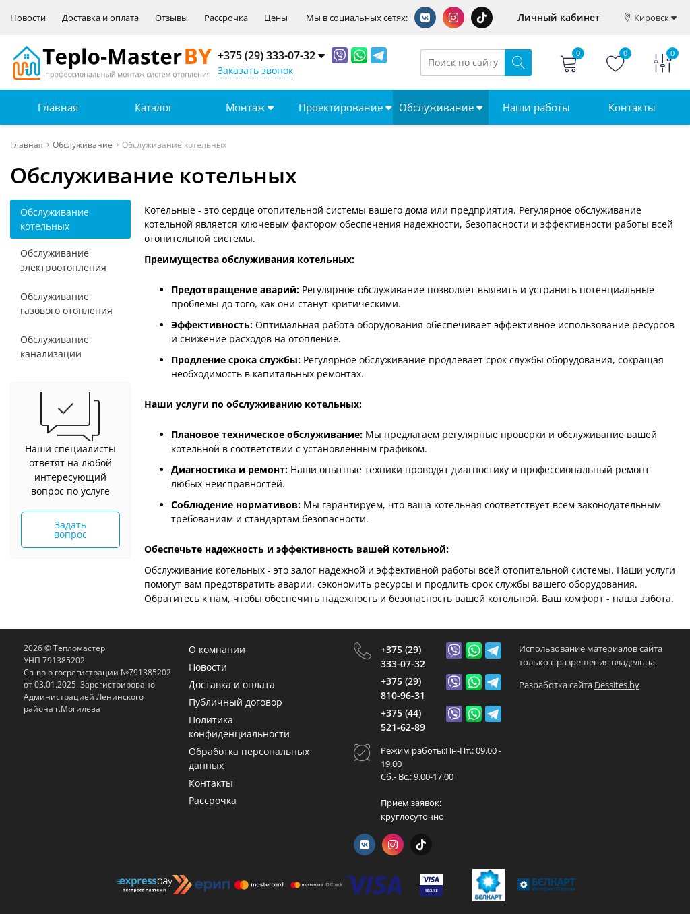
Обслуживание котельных (54, 219)
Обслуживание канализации (54, 346)
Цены (276, 17)
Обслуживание (440, 107)
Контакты (632, 107)
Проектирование (345, 107)
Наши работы (536, 107)
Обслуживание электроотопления (63, 260)
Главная (58, 107)
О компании (217, 649)
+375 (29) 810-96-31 (403, 688)
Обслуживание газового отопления (66, 303)
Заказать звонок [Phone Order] (255, 70)
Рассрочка (226, 17)
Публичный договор (235, 702)
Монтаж (250, 107)
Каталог (153, 107)
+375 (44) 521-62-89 (403, 719)
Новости (28, 17)
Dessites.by (616, 685)
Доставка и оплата (100, 17)
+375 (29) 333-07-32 (403, 656)
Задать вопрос (70, 529)
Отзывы (171, 17)
